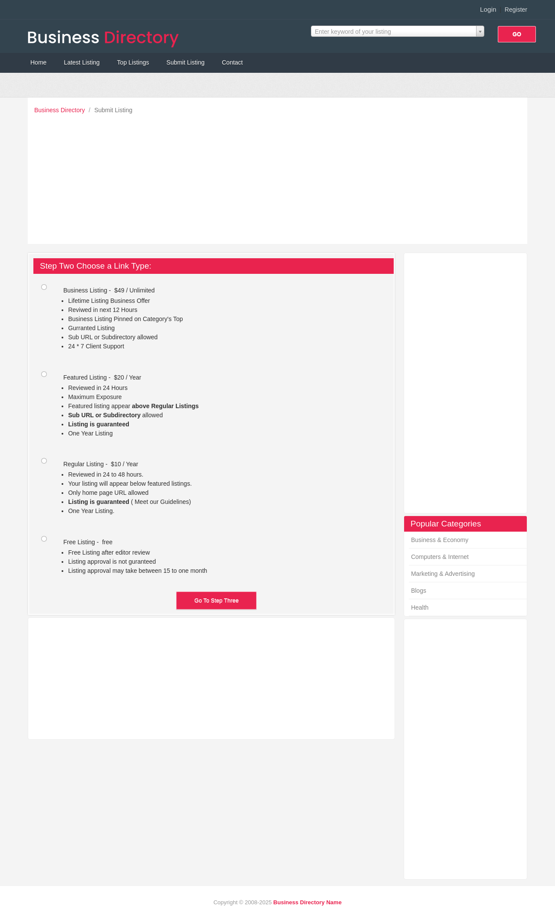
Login (488, 9)
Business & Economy (439, 539)
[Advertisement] (279, 176)
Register (516, 9)
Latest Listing (82, 62)
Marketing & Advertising (443, 573)
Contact (232, 62)
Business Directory (60, 110)
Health (419, 607)
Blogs (418, 590)
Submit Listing (185, 62)
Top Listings (133, 62)
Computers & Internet (440, 556)
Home (38, 62)
